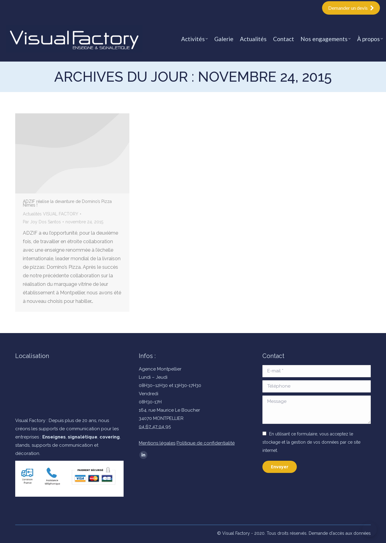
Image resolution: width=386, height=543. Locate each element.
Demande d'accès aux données (340, 533)
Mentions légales (157, 443)
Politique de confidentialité (206, 443)
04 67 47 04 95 (155, 426)
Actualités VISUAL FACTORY (50, 213)
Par (42, 221)
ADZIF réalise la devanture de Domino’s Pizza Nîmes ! (67, 203)
